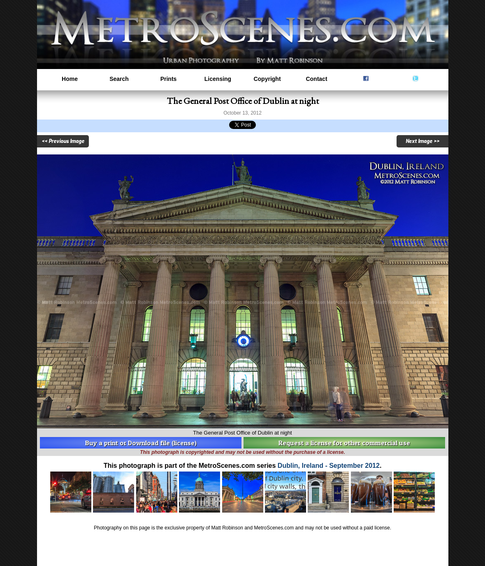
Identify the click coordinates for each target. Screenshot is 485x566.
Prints (168, 79)
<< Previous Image (63, 141)
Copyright (267, 79)
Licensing (217, 79)
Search (119, 79)
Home (70, 79)
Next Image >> (422, 141)
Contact (316, 79)
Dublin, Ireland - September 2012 (329, 465)
